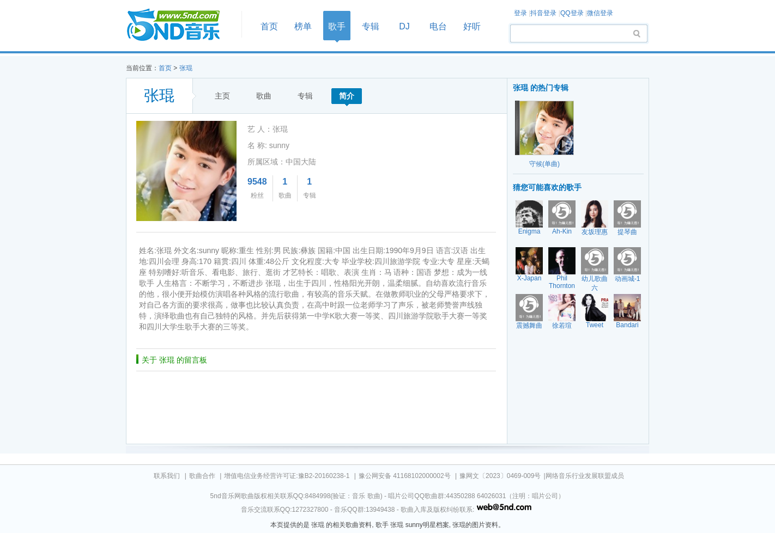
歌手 (337, 26)
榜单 (303, 26)
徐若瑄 (562, 325)
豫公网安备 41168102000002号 (405, 476)
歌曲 (263, 95)
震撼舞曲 (529, 325)
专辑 (370, 26)
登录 (520, 13)
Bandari (627, 325)
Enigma (529, 231)
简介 (346, 95)
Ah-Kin (562, 231)
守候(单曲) (544, 164)
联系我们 (167, 476)
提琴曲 (627, 232)
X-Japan (529, 278)
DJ (404, 26)
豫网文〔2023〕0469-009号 (500, 476)
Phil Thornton (562, 282)
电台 (438, 26)
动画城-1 (627, 279)
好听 (472, 26)
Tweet (594, 325)
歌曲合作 (202, 476)
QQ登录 (572, 13)
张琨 (185, 68)
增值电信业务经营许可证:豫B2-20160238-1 (286, 476)
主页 (222, 95)
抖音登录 (543, 13)
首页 (180, 25)
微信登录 (600, 13)
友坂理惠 (595, 232)
